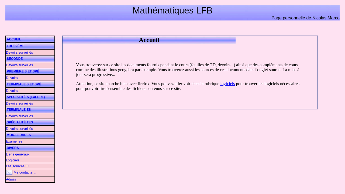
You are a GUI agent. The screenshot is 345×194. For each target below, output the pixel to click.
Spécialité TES (20, 122)
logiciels (227, 83)
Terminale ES (19, 110)
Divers (13, 148)
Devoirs (12, 78)
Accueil (14, 39)
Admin (11, 179)
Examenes (14, 141)
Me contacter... (21, 172)
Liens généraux (18, 154)
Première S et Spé (23, 71)
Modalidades (19, 135)
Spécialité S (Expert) (26, 97)
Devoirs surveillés (19, 52)
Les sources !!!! (17, 166)
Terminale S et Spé (24, 84)
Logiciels (12, 160)
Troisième (16, 46)
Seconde (15, 59)
